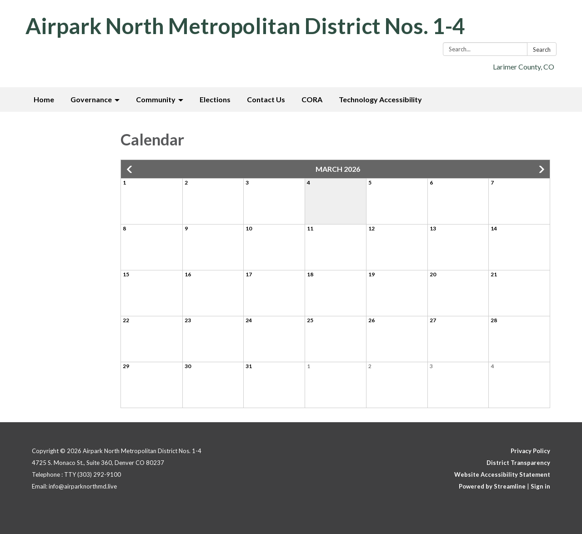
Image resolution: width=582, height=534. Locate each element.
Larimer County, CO (523, 66)
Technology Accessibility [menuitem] (380, 99)
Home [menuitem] (44, 99)
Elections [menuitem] (215, 99)
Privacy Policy (530, 450)
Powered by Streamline (492, 486)
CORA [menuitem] (311, 99)
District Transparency (518, 462)
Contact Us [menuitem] (266, 99)
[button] (130, 169)
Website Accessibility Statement (502, 474)
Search (542, 49)
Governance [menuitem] (91, 99)
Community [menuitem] (156, 99)
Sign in (540, 486)
